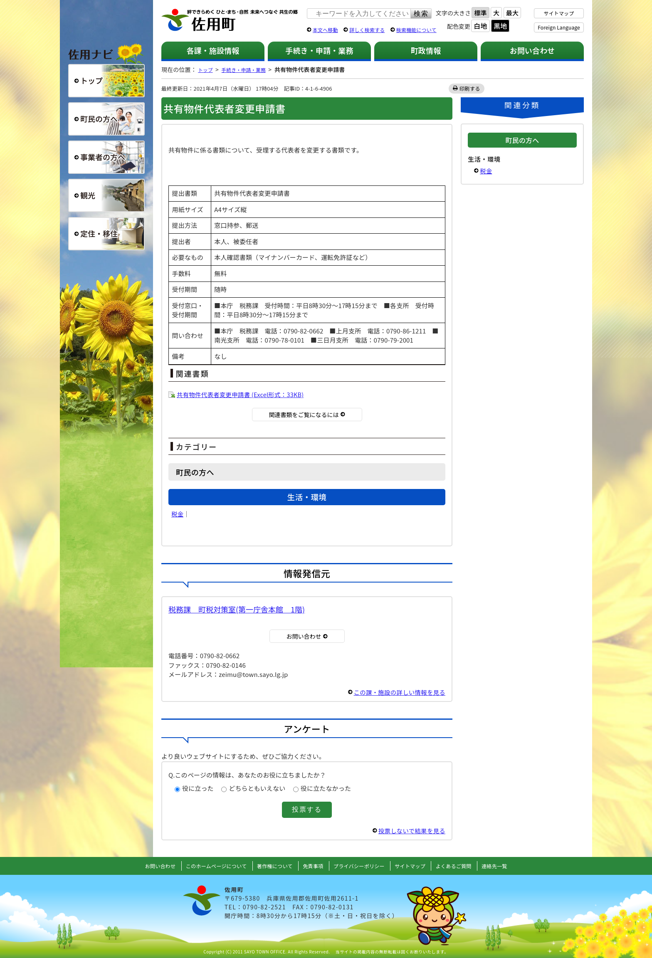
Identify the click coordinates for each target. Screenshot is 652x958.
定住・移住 (106, 233)
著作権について (271, 866)
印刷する (470, 88)
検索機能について (416, 29)
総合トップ (106, 80)
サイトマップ (559, 13)
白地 (480, 26)
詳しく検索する (367, 29)
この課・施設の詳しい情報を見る (397, 692)
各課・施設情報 (212, 50)
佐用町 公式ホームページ (230, 20)
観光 (106, 195)
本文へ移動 (325, 29)
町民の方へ (106, 119)
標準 (480, 12)
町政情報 (426, 50)
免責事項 (312, 866)
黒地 (500, 26)
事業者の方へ (106, 157)
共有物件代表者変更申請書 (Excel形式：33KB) (243, 394)
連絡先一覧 (509, 866)
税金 (177, 513)
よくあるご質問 (465, 866)
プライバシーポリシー (361, 866)
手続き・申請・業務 (319, 50)
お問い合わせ (532, 50)
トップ (206, 69)
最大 (512, 12)
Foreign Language (559, 27)
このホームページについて (207, 866)
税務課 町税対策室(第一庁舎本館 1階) (236, 609)
